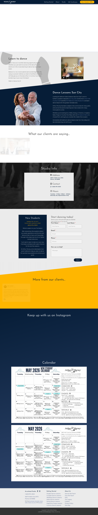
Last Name (71, 223)
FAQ (66, 497)
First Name (55, 223)
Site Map (67, 505)
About (57, 2)
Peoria (29, 502)
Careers (67, 501)
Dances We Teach (70, 493)
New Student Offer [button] (87, 2)
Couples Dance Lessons (54, 495)
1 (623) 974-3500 (55, 186)
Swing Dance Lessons (53, 501)
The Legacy (68, 499)
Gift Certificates (72, 2)
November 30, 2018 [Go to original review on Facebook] (12, 287)
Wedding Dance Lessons (54, 497)
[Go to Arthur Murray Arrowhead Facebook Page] (37, 491)
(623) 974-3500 (33, 225)
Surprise (40, 502)
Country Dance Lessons (54, 505)
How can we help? (57, 247)
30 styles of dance (83, 115)
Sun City (34, 502)
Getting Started (48, 2)
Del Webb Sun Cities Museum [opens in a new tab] (74, 100)
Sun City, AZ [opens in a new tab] (72, 98)
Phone (53, 238)
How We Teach (69, 495)
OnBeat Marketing (55, 511)
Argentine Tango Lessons (54, 503)
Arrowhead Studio (30, 491)
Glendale (37, 501)
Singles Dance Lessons (53, 493)
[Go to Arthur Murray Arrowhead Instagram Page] (39, 491)
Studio (64, 2)
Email (53, 230)
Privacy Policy (69, 503)
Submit (78, 260)
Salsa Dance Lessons (53, 499)
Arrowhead (31, 501)
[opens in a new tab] (49, 396)
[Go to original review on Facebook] (17, 299)
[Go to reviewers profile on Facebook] (6, 286)
